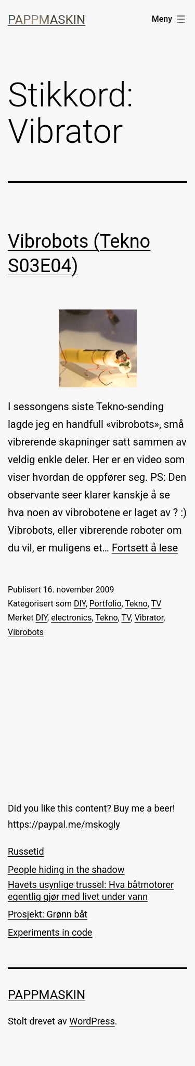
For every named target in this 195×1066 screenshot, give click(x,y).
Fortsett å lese (145, 548)
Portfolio (105, 604)
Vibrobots (26, 632)
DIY (80, 604)
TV (156, 604)
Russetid (26, 851)
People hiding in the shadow (66, 869)
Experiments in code (50, 932)
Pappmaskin (46, 19)
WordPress (91, 1021)
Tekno (136, 604)
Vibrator (149, 618)
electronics (71, 618)
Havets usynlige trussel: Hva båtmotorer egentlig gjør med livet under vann (91, 890)
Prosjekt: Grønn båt (47, 914)
